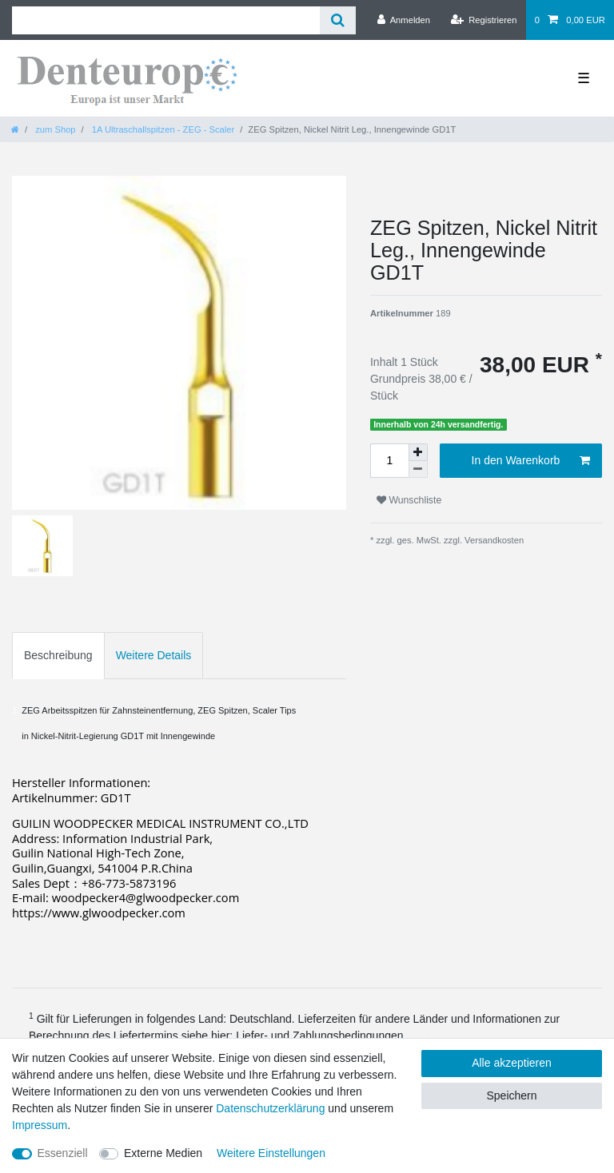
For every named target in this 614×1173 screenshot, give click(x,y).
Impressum (39, 1125)
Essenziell (63, 1153)
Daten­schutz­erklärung (270, 1108)
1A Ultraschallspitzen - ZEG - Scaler (162, 129)
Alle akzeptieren (512, 1062)
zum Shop (54, 129)
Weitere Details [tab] (154, 655)
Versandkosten (493, 540)
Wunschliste (409, 500)
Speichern (511, 1095)
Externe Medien (163, 1153)
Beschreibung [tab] (58, 655)
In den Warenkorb (531, 461)
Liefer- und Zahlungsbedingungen (319, 1035)
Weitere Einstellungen (271, 1153)
